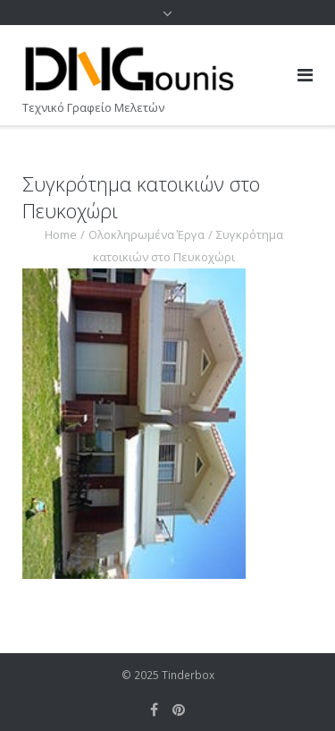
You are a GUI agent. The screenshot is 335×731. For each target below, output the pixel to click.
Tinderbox (188, 675)
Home (61, 234)
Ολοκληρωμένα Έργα (146, 234)
